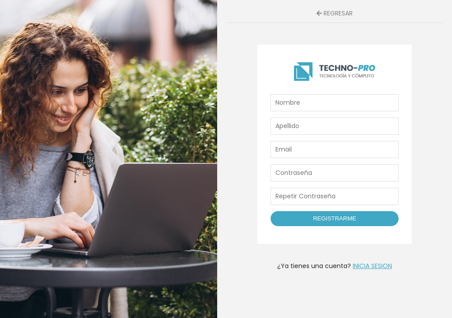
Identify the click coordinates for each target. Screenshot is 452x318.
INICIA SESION (372, 265)
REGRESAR (334, 13)
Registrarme (334, 218)
